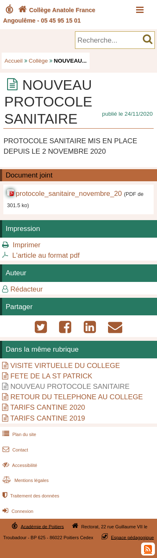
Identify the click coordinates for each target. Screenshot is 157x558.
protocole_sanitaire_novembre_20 (68, 194)
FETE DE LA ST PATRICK (51, 376)
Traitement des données (30, 495)
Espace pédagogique (132, 537)
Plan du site (18, 434)
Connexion (17, 511)
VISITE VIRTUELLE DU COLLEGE (65, 366)
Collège (38, 61)
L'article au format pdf (46, 255)
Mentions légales (25, 480)
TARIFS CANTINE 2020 (47, 407)
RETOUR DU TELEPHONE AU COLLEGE (76, 397)
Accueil (14, 61)
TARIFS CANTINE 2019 (47, 418)
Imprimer (26, 245)
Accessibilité (19, 465)
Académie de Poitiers (42, 526)
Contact (14, 449)
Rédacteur (26, 289)
